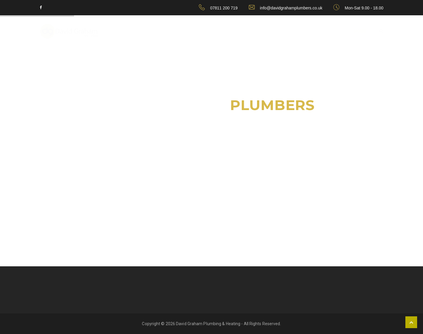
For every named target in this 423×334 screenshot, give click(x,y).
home (360, 31)
